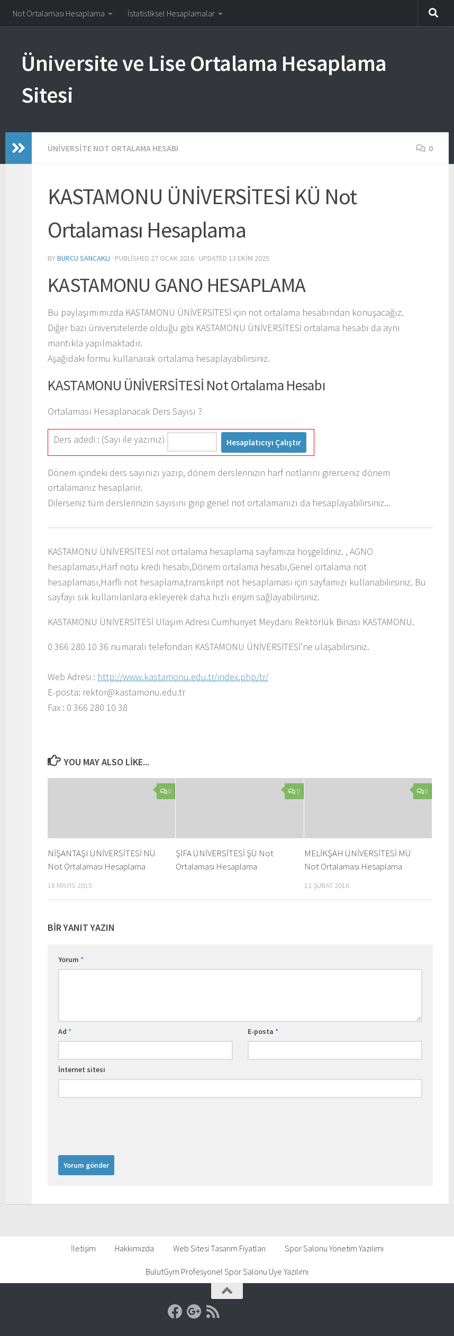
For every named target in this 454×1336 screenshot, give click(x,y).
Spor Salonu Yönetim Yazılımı (334, 1248)
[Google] (194, 1311)
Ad (64, 1031)
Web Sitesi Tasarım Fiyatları (219, 1248)
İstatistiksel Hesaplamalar (171, 13)
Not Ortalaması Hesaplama (59, 13)
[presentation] (138, 1124)
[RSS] (213, 1311)
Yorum (71, 959)
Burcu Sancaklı (83, 258)
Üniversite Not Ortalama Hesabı (113, 148)
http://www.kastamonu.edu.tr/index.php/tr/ (182, 677)
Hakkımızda (134, 1248)
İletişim (83, 1248)
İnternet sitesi (81, 1069)
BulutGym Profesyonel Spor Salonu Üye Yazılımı (227, 1271)
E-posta (263, 1031)
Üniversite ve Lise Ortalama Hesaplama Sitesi (204, 78)
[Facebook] (175, 1311)
